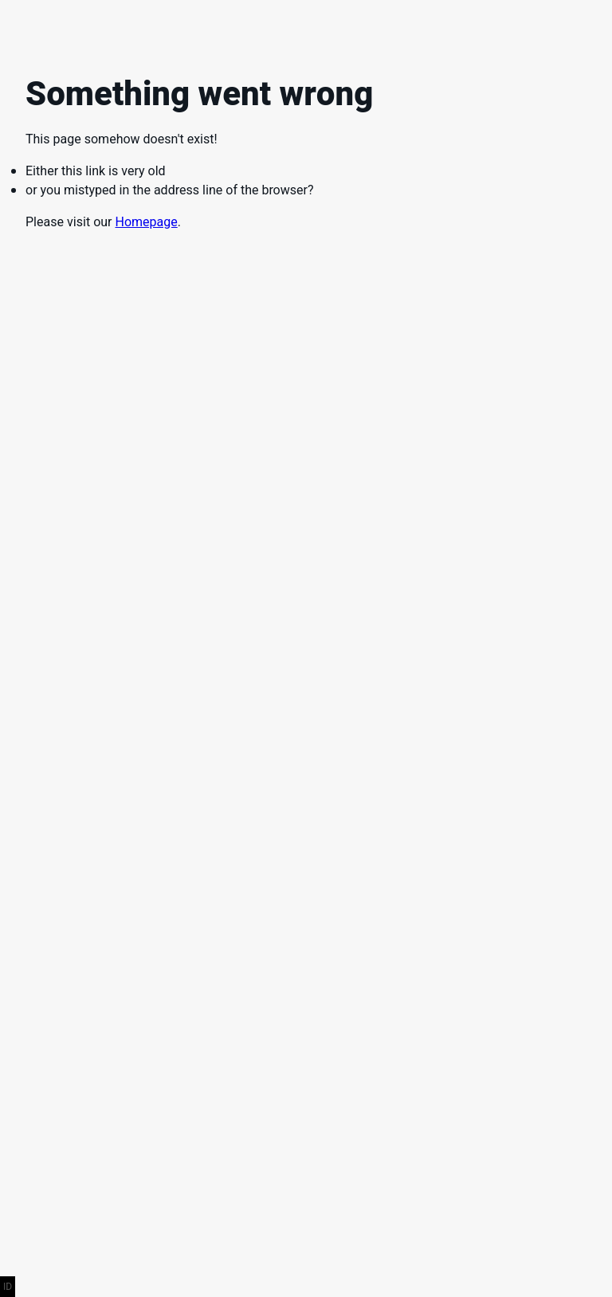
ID (7, 1286)
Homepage (146, 222)
